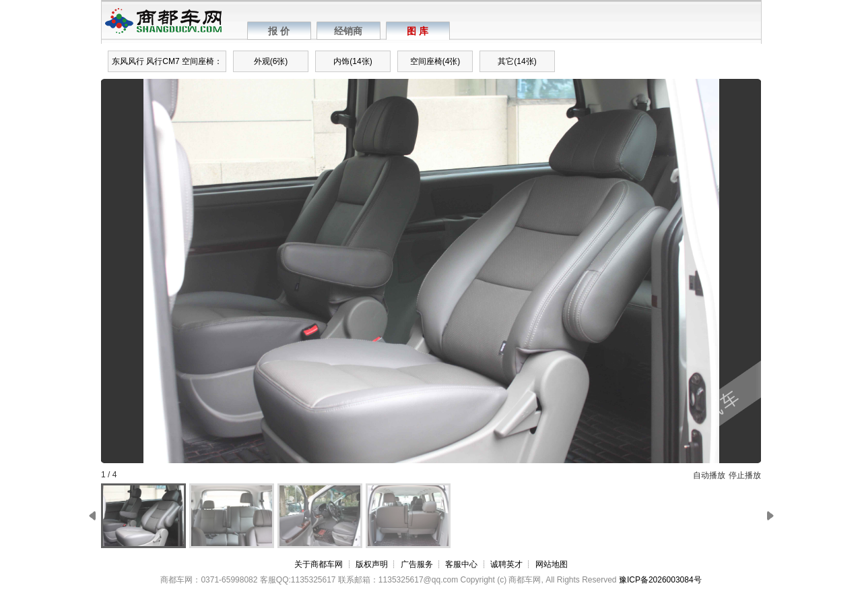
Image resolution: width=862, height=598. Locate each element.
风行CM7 (162, 61)
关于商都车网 (318, 564)
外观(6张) (271, 61)
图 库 (417, 31)
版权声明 (372, 564)
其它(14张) (517, 61)
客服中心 (461, 564)
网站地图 (551, 564)
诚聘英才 (506, 564)
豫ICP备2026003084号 (660, 580)
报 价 (279, 31)
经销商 (348, 31)
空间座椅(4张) (435, 61)
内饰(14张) (352, 61)
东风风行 (128, 61)
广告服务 (417, 564)
